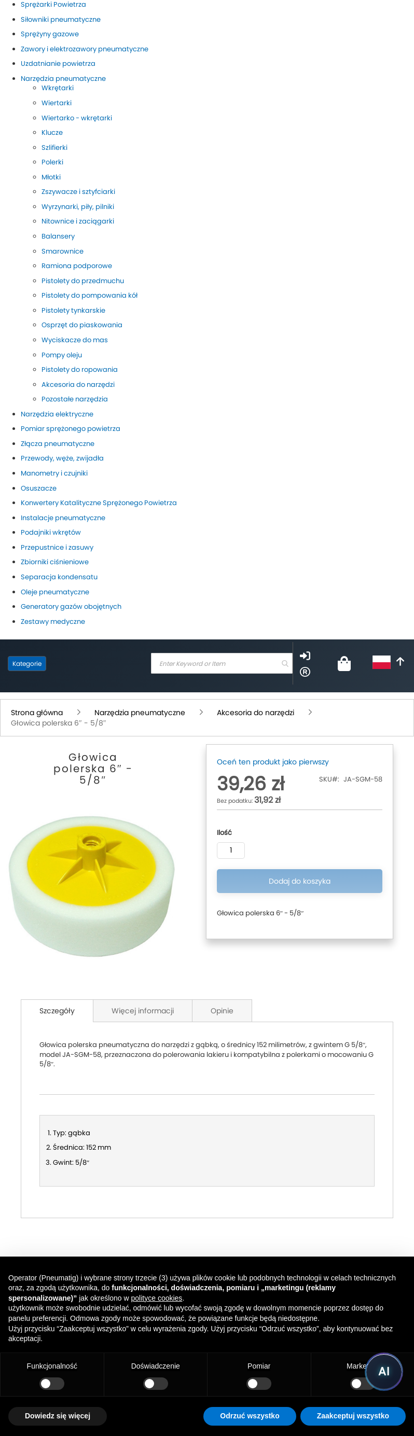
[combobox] (222, 663)
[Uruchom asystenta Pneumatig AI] (384, 1371)
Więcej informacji (143, 1011)
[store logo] (96, 663)
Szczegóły (57, 1011)
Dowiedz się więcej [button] (57, 1416)
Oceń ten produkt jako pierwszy (273, 762)
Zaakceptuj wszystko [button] (353, 1416)
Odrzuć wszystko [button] (249, 1416)
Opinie (222, 1011)
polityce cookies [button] (157, 1298)
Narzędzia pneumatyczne (140, 712)
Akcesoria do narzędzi (256, 712)
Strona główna (38, 712)
